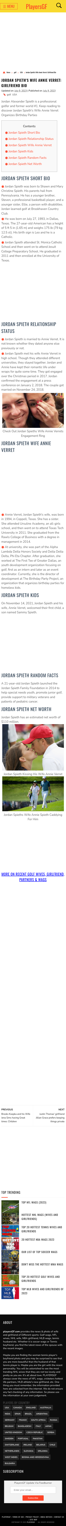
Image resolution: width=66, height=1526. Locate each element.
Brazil (28, 1413)
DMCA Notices (46, 1517)
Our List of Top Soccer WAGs (40, 1252)
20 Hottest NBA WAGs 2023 (38, 1239)
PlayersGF (36, 6)
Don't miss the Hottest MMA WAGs (42, 1264)
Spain (18, 1413)
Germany (10, 1420)
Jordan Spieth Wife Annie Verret (30, 145)
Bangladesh (24, 1426)
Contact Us (59, 1517)
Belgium (9, 1426)
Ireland (27, 1444)
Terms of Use (18, 1517)
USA (14, 94)
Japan (48, 1426)
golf (9, 94)
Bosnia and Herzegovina (35, 1457)
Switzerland (12, 1444)
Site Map (33, 1519)
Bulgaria (10, 1463)
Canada (17, 1407)
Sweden (9, 1438)
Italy (38, 1426)
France (23, 1420)
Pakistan (37, 1438)
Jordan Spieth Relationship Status (31, 139)
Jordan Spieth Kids (21, 151)
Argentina (42, 1413)
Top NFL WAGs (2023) (34, 1202)
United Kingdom (13, 1432)
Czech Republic (34, 1432)
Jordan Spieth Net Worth (25, 164)
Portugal (23, 1438)
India (7, 1413)
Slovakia (28, 1450)
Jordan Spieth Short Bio (24, 133)
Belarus (40, 1444)
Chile (52, 1444)
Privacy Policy (32, 1517)
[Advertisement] (33, 42)
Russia (53, 1420)
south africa (38, 1420)
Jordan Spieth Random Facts (28, 158)
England (31, 1407)
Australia (45, 1407)
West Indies (11, 1457)
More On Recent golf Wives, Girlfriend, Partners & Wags (33, 876)
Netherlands (12, 1450)
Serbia (50, 1432)
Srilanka (43, 1450)
